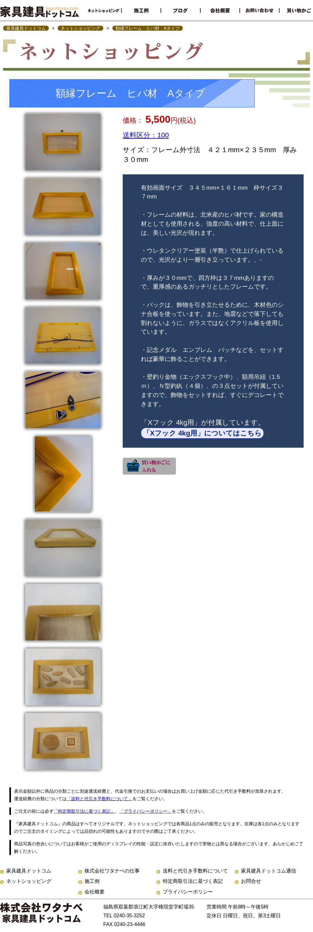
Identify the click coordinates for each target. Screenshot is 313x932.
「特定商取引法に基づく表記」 (84, 811)
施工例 (92, 881)
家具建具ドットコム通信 (268, 870)
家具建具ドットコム (26, 28)
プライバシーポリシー (188, 891)
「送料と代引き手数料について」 (99, 798)
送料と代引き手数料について (195, 870)
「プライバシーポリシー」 (145, 811)
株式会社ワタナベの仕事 (112, 870)
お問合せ (251, 881)
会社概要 (95, 891)
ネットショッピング (80, 28)
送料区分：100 (146, 135)
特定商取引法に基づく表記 (193, 881)
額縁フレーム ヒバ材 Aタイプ (147, 28)
